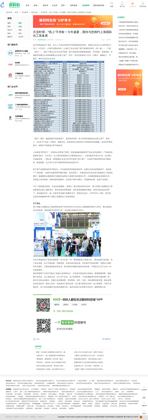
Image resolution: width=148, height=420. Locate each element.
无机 (20, 30)
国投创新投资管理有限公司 (105, 381)
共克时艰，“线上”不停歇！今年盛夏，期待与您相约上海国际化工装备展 (66, 12)
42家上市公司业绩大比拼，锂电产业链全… (89, 352)
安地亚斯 (60, 399)
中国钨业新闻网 (10, 396)
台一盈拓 (92, 381)
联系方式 (41, 417)
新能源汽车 (43, 401)
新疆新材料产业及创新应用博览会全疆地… (88, 362)
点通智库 (71, 408)
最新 (9, 23)
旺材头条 (54, 408)
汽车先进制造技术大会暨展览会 (83, 394)
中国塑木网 (29, 408)
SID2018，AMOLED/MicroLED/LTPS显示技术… (129, 26)
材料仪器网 (38, 408)
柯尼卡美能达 (52, 394)
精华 (9, 26)
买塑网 (84, 403)
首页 (27, 5)
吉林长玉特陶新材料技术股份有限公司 (25, 399)
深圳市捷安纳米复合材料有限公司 (27, 93)
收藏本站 (17, 417)
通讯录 (45, 5)
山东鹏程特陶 (50, 383)
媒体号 (10, 37)
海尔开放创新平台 (107, 391)
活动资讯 (85, 5)
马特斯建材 (19, 116)
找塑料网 (105, 406)
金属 (20, 26)
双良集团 (72, 389)
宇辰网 (58, 406)
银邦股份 (52, 401)
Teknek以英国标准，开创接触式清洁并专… (129, 34)
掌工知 (121, 399)
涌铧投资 (8, 391)
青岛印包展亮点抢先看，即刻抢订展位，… (50, 366)
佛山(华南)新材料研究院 (85, 389)
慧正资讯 (35, 394)
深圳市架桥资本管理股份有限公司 (106, 394)
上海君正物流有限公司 (67, 391)
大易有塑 (97, 403)
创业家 (17, 63)
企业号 (20, 37)
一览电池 (60, 401)
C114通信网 (34, 389)
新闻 (35, 5)
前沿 (9, 33)
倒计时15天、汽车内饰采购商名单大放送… (129, 41)
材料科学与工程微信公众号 (24, 51)
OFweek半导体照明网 (63, 403)
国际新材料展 (98, 5)
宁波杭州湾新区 (82, 381)
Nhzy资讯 (50, 406)
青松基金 (43, 394)
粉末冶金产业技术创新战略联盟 (129, 401)
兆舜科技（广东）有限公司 (106, 396)
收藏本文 (108, 339)
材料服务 (73, 5)
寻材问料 (43, 389)
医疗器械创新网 (76, 406)
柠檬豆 (90, 403)
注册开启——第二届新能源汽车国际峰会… (50, 355)
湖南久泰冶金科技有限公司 (102, 383)
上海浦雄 (20, 396)
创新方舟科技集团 (70, 399)
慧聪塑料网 (76, 403)
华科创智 (134, 381)
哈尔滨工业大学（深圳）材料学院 (88, 399)
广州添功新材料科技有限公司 (25, 105)
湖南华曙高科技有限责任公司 (61, 385)
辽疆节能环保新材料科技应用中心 (35, 396)
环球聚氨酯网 (36, 403)
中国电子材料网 (133, 403)
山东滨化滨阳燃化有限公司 (85, 391)
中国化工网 (30, 406)
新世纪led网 (122, 406)
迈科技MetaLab (10, 383)
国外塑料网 (122, 403)
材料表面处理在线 (24, 403)
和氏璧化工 (65, 406)
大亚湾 (15, 391)
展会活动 (34, 12)
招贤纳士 (33, 417)
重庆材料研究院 (39, 383)
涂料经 (117, 391)
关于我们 (25, 417)
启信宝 (74, 396)
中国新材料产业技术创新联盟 (14, 408)
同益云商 (69, 394)
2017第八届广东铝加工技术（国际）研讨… (129, 45)
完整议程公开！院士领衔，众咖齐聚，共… (88, 366)
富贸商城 (97, 406)
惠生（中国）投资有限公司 (47, 399)
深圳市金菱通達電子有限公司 (45, 381)
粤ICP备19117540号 (131, 417)
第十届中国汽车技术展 (12, 401)
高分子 (10, 30)
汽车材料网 (9, 394)
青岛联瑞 (8, 399)
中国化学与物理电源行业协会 (122, 383)
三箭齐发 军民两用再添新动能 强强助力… (129, 30)
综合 (20, 33)
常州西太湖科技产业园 (12, 385)
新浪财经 (46, 408)
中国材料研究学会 (87, 401)
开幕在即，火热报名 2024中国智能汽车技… (51, 362)
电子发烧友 (18, 394)
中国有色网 (27, 394)
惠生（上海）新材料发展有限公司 (30, 391)
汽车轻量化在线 (40, 406)
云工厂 (97, 391)
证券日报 (127, 399)
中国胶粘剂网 (10, 406)
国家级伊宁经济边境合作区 (30, 401)
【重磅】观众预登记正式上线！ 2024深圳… (89, 355)
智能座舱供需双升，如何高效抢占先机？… (88, 359)
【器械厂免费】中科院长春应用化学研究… (88, 369)
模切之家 (114, 403)
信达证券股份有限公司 (122, 381)
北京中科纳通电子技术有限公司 (65, 381)
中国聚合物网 (20, 406)
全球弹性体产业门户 (49, 403)
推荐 (20, 23)
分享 (37, 339)
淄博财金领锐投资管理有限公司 (128, 394)
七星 (122, 391)
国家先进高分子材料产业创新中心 (23, 381)
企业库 (54, 5)
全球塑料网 (129, 391)
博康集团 (97, 389)
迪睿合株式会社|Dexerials (21, 389)
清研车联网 (62, 408)
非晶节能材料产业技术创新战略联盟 (106, 401)
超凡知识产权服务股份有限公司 (129, 389)
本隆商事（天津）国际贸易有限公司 (59, 396)
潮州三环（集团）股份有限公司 (58, 389)
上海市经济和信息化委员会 (84, 383)
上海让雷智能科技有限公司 (125, 396)
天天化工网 (113, 406)
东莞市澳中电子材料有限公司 (87, 396)
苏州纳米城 (136, 383)
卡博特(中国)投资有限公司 (51, 391)
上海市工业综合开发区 (28, 385)
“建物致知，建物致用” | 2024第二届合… (49, 359)
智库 (63, 5)
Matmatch (77, 401)
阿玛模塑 (61, 394)
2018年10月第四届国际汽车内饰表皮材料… (129, 37)
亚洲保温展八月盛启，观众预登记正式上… (50, 369)
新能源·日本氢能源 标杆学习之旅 (129, 65)
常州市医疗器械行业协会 (24, 383)
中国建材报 (19, 73)
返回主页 (9, 417)
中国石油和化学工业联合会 (65, 383)
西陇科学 (115, 389)
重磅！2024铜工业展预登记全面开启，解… (51, 352)
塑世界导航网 (106, 389)
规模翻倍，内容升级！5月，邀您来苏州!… (129, 49)
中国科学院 (105, 403)
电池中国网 (68, 401)
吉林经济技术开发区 (44, 385)
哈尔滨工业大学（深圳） (108, 399)
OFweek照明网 (87, 406)
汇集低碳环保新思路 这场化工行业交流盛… (129, 22)
